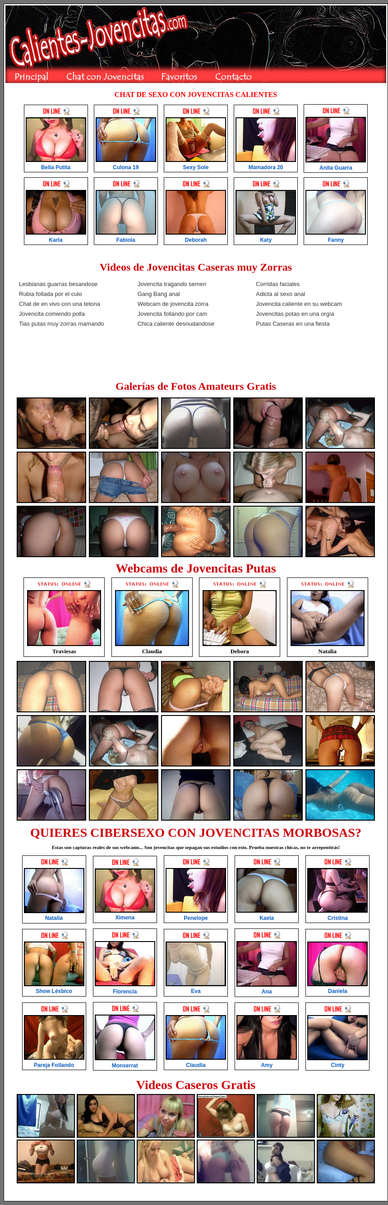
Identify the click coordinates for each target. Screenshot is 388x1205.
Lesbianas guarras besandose (58, 284)
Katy (266, 240)
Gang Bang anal (159, 294)
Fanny (336, 240)
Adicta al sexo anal (280, 294)
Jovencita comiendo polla (52, 313)
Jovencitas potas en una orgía (295, 313)
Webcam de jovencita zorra (173, 303)
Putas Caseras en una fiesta (292, 323)
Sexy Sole (196, 167)
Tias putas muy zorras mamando (61, 323)
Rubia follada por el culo (50, 294)
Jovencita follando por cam (173, 313)
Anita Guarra (335, 168)
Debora (240, 651)
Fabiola (125, 240)
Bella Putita (55, 167)
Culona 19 (126, 167)
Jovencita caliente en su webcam (299, 303)
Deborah (196, 240)
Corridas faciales (278, 284)
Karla (56, 240)
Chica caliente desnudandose (176, 323)
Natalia (328, 651)
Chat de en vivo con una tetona (59, 303)
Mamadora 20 (266, 167)
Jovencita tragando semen (172, 284)
